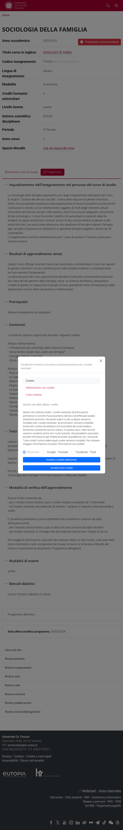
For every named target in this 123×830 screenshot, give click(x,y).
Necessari (33, 452)
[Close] (101, 361)
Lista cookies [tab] (34, 394)
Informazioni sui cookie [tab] (40, 387)
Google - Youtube (57, 452)
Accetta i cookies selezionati (61, 459)
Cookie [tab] (30, 380)
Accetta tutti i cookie (62, 467)
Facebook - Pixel (86, 452)
